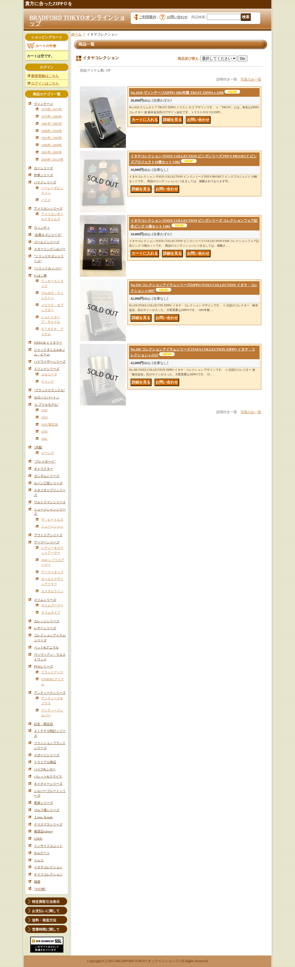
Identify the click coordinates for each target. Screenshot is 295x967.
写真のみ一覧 (251, 79)
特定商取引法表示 (46, 902)
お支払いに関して (46, 911)
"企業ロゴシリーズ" (48, 234)
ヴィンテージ (43, 103)
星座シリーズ (43, 802)
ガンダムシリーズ (46, 476)
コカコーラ (49, 374)
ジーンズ (47, 452)
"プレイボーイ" (45, 461)
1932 (44, 410)
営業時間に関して (46, 929)
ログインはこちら (45, 83)
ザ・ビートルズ (52, 519)
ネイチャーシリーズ (48, 783)
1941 (44, 438)
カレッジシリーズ (46, 621)
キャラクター (43, 468)
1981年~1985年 (51, 123)
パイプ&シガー (45, 769)
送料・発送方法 (44, 920)
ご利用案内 (147, 17)
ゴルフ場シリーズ (46, 810)
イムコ (39, 860)
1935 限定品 (49, 424)
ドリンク (47, 381)
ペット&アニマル (46, 647)
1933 (44, 417)
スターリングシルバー (50, 249)
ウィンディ (42, 227)
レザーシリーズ (45, 628)
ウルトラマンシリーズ (50, 502)
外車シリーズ (43, 175)
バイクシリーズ (45, 182)
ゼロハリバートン (46, 397)
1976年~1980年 (51, 116)
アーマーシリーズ (46, 542)
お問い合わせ (177, 17)
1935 (44, 431)
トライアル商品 (45, 762)
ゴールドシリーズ (46, 242)
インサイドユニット (48, 845)
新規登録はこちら (45, 76)
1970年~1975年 (51, 109)
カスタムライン (52, 591)
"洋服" (38, 447)
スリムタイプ (50, 612)
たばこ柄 (40, 275)
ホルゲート (42, 853)
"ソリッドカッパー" (48, 268)
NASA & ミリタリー (48, 342)
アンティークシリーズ (50, 692)
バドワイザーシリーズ (50, 361)
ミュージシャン (52, 526)
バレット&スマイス (48, 776)
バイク (46, 200)
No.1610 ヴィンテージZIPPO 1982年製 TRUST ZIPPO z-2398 (177, 93)
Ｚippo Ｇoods (43, 817)
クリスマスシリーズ (48, 824)
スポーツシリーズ (46, 755)
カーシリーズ (43, 168)
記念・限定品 (43, 724)
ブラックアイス (52, 672)
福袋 (37, 881)
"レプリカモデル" (46, 404)
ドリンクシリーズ (46, 368)
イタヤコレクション (48, 867)
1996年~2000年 (51, 145)
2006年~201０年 (52, 159)
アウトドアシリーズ (48, 535)
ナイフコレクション (48, 874)
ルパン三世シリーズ (48, 483)
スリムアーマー (52, 605)
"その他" (40, 888)
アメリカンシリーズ (48, 208)
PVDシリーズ (43, 666)
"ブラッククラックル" (49, 390)
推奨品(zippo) (43, 831)
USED (38, 838)
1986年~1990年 (51, 131)
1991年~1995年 (51, 137)
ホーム (76, 34)
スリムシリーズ (45, 599)
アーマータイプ (52, 572)
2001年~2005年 (51, 152)
